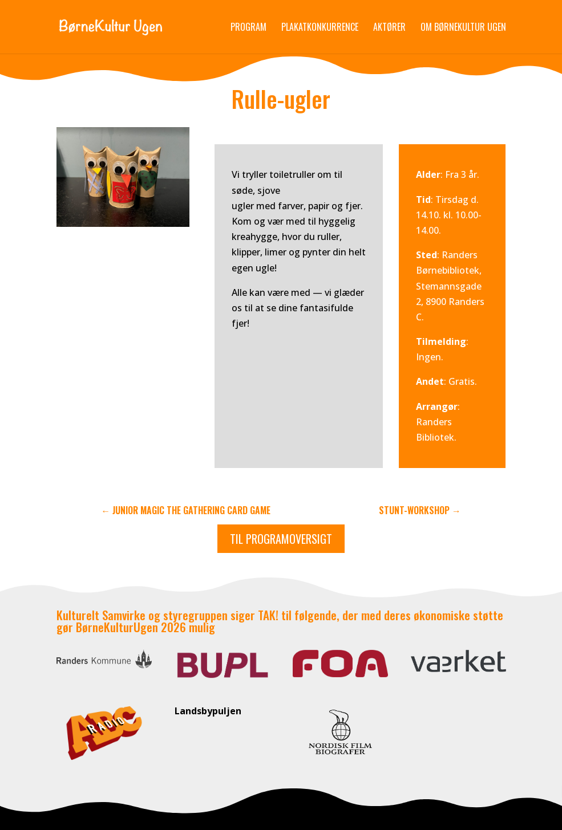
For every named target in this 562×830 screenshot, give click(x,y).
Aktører (389, 28)
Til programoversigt (281, 538)
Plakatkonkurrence (319, 28)
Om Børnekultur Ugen (463, 28)
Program (248, 28)
